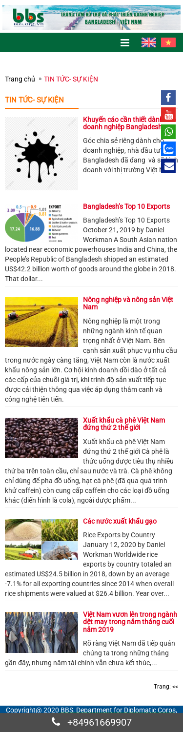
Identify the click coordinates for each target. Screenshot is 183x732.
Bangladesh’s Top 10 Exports (126, 206)
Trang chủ (20, 79)
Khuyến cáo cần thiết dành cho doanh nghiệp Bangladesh (129, 123)
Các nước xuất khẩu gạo (120, 521)
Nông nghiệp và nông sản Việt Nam (128, 303)
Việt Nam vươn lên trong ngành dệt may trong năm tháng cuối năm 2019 (130, 621)
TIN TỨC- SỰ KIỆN (71, 79)
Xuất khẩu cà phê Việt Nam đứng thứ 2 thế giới (124, 423)
